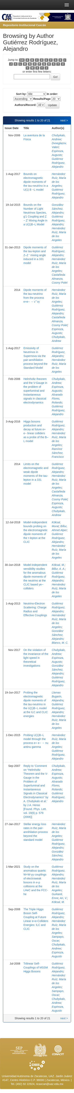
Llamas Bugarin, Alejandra (57, 696)
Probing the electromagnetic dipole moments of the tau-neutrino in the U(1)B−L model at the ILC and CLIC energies (35, 704)
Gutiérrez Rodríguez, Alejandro (58, 162)
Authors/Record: (25, 104)
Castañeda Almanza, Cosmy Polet (59, 278)
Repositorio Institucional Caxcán (24, 25)
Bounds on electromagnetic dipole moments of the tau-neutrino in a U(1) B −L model (35, 181)
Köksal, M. (58, 564)
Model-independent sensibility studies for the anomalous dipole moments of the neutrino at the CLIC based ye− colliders (35, 576)
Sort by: (21, 94)
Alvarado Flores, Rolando (57, 398)
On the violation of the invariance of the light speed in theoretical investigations (35, 657)
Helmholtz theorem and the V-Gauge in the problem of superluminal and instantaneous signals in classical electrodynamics (35, 390)
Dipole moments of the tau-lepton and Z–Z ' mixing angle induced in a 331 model (35, 255)
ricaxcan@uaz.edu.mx (49, 1084)
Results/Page (42, 98)
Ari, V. (63, 898)
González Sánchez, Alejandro (57, 208)
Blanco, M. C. (60, 642)
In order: (52, 94)
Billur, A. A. (58, 568)
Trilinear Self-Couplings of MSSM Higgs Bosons (35, 967)
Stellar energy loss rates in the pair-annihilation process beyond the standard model (35, 832)
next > (64, 120)
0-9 (21, 60)
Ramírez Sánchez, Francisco (58, 452)
